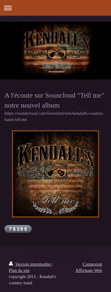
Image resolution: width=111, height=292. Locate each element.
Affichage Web (88, 270)
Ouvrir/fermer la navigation (55, 7)
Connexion (92, 264)
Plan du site (19, 270)
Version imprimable (30, 264)
